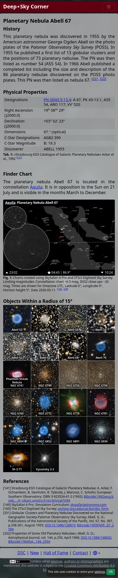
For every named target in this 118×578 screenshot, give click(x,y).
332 (102, 79)
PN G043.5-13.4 (57, 99)
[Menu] (109, 7)
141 (19, 157)
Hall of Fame (56, 553)
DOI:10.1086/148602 (96, 537)
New (34, 553)
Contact (80, 553)
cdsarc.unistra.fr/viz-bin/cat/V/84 (46, 500)
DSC (21, 553)
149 (60, 289)
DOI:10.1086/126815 (60, 525)
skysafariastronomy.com (88, 504)
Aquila (36, 187)
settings (100, 572)
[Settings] (97, 553)
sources (56, 561)
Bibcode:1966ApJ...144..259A (29, 541)
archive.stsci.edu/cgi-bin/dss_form (83, 508)
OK (111, 572)
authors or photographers (83, 561)
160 (65, 289)
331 (95, 79)
